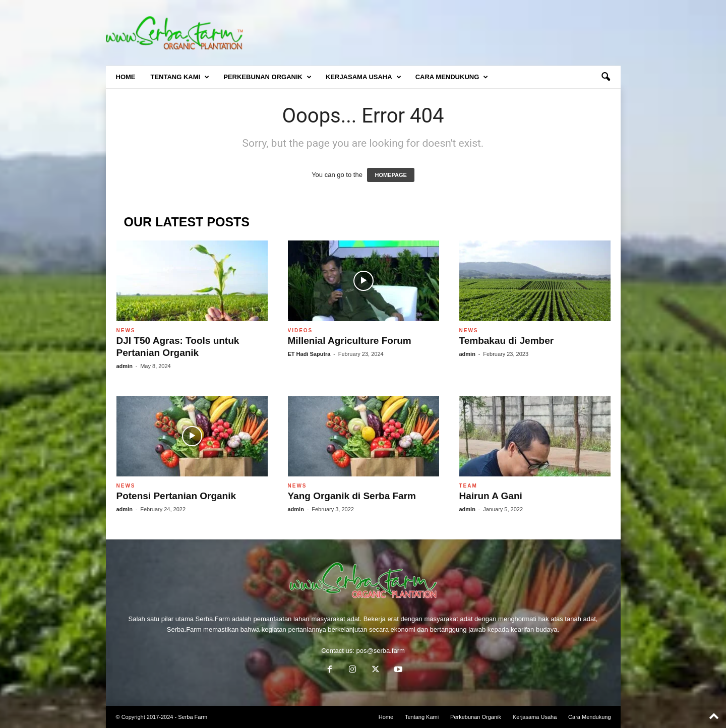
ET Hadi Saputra (309, 354)
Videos (300, 330)
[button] (605, 77)
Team (468, 486)
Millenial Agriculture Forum (349, 340)
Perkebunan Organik (267, 77)
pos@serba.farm (380, 650)
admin (124, 366)
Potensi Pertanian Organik (176, 496)
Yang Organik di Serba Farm (352, 496)
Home (126, 77)
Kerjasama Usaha (363, 77)
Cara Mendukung (452, 77)
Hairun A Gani (490, 496)
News (126, 330)
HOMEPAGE (390, 175)
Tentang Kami (180, 77)
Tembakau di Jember (506, 340)
